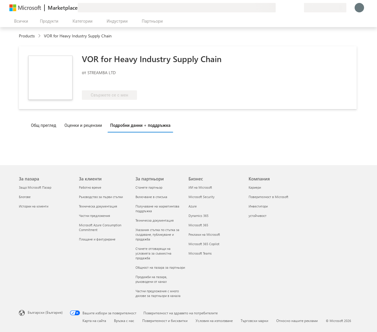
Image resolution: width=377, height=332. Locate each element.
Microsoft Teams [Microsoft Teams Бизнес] (200, 253)
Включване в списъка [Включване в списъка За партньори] (151, 197)
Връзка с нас (124, 320)
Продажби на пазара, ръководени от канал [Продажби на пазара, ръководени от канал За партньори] (151, 279)
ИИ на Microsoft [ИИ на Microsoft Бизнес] (200, 187)
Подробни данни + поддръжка (140, 125)
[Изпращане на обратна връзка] (278, 7)
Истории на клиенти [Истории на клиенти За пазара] (33, 206)
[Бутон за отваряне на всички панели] (19, 21)
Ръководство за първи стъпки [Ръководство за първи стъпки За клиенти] (101, 197)
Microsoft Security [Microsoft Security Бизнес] (201, 197)
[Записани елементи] (292, 7)
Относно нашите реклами (297, 320)
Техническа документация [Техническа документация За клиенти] (98, 206)
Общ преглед (43, 125)
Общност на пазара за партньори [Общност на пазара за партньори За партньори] (160, 267)
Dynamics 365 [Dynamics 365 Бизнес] (198, 215)
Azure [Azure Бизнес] (192, 206)
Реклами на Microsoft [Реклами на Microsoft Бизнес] (204, 234)
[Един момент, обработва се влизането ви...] (359, 7)
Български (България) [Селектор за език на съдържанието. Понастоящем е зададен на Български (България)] (45, 312)
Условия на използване (214, 320)
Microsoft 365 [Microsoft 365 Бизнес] (198, 225)
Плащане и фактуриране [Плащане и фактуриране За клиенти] (97, 239)
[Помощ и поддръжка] (285, 7)
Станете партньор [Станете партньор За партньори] (148, 187)
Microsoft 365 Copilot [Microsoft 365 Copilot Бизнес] (203, 244)
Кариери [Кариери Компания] (255, 187)
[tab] (45, 125)
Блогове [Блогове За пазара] (25, 197)
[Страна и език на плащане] (325, 7)
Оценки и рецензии (83, 125)
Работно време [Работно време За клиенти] (90, 187)
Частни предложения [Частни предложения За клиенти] (94, 215)
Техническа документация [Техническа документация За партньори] (154, 220)
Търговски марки (254, 320)
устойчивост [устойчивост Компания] (258, 215)
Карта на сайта (94, 320)
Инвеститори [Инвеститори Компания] (258, 206)
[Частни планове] (299, 7)
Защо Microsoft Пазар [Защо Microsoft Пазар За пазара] (35, 187)
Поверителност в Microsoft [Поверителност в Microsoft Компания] (268, 197)
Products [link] (27, 36)
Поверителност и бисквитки (165, 320)
